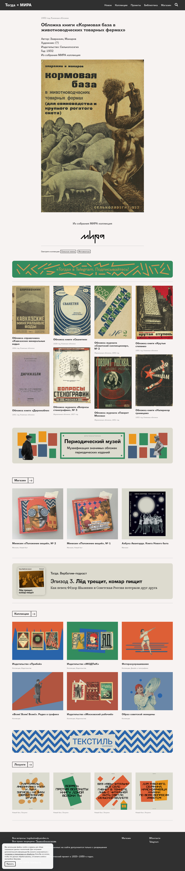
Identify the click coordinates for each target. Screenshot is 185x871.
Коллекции (121, 5)
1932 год (45, 18)
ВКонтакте (154, 838)
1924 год (15, 348)
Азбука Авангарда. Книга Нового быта (145, 544)
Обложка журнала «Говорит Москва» (111, 414)
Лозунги (24, 813)
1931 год (139, 351)
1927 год (74, 414)
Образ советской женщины (138, 715)
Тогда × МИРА (18, 5)
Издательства (26, 669)
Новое (108, 5)
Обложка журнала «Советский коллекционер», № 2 (111, 346)
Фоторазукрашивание (135, 664)
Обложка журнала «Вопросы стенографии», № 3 (71, 409)
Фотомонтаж (84, 251)
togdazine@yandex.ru (38, 838)
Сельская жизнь (68, 251)
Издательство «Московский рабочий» (90, 715)
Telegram (154, 841)
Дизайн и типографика (139, 669)
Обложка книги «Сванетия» (70, 339)
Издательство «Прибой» (27, 664)
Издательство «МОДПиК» (83, 664)
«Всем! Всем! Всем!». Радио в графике (35, 715)
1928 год (56, 344)
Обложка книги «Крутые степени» (151, 345)
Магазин (166, 5)
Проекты (136, 5)
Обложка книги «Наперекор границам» (153, 412)
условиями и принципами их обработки (19, 854)
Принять (10, 864)
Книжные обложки (60, 18)
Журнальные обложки (102, 353)
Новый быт (24, 548)
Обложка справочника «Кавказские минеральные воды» (28, 341)
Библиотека (151, 5)
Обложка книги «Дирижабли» (30, 410)
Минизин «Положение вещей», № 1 (89, 544)
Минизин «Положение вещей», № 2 (34, 544)
